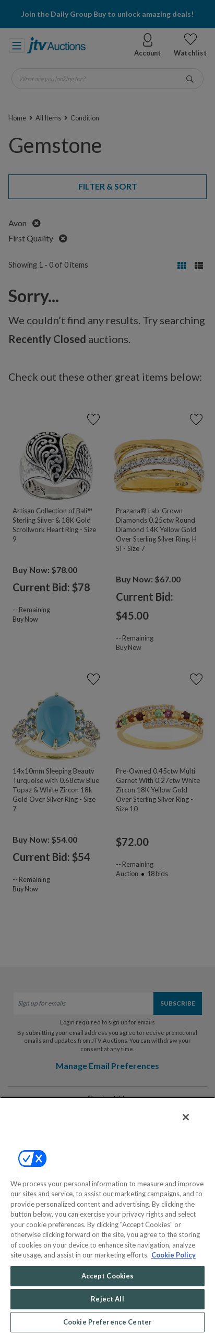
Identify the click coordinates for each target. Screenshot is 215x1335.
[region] (107, 1216)
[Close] (185, 1117)
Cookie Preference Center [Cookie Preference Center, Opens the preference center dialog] (107, 1322)
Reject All (107, 1299)
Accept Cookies (107, 1276)
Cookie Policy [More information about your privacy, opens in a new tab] (173, 1255)
